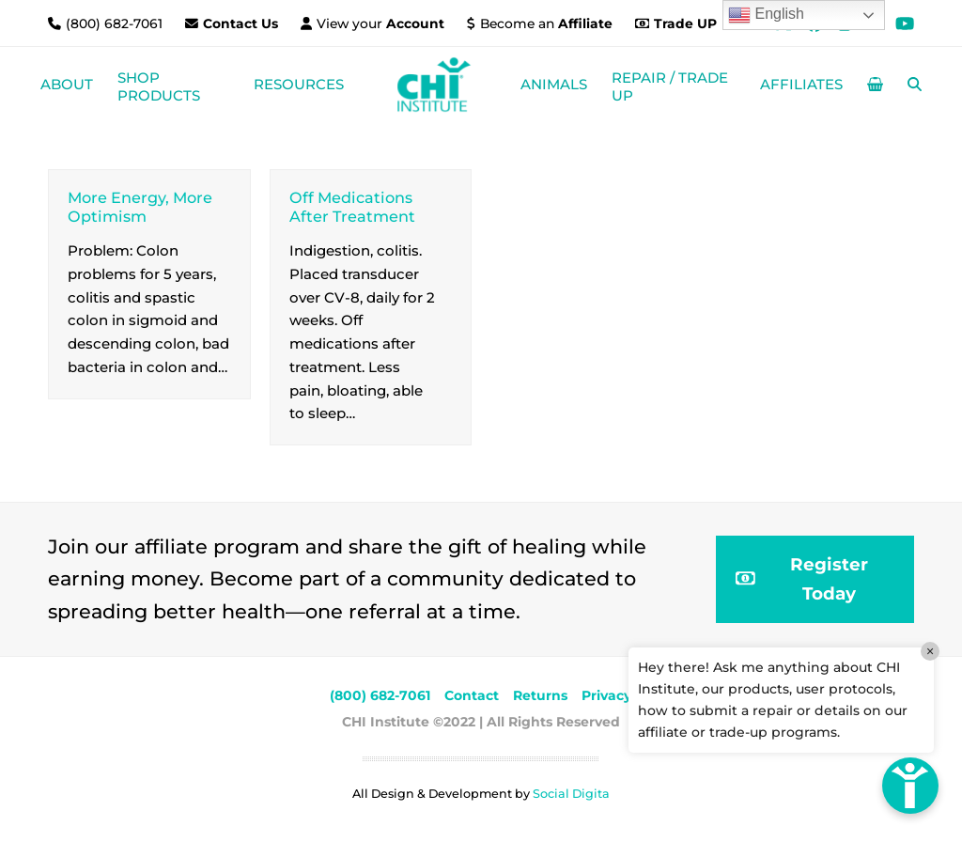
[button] (875, 84)
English (766, 15)
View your (380, 23)
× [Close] (930, 651)
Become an (546, 23)
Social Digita (571, 794)
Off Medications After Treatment (352, 206)
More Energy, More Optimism (140, 206)
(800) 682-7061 (116, 23)
